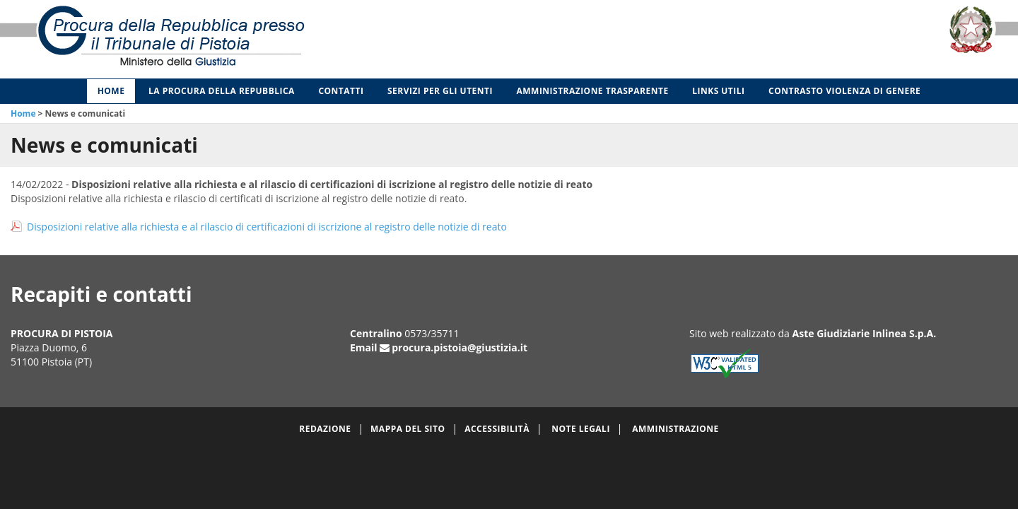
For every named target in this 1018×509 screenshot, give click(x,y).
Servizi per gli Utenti (440, 91)
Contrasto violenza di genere (844, 91)
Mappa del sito (407, 429)
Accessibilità (497, 429)
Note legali (580, 429)
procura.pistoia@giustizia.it (459, 347)
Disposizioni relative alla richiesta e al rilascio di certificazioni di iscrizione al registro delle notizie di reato (267, 226)
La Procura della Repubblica (221, 91)
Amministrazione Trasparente (593, 91)
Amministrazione (675, 429)
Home (111, 91)
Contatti (340, 91)
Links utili (718, 91)
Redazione (325, 429)
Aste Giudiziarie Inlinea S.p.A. (864, 333)
